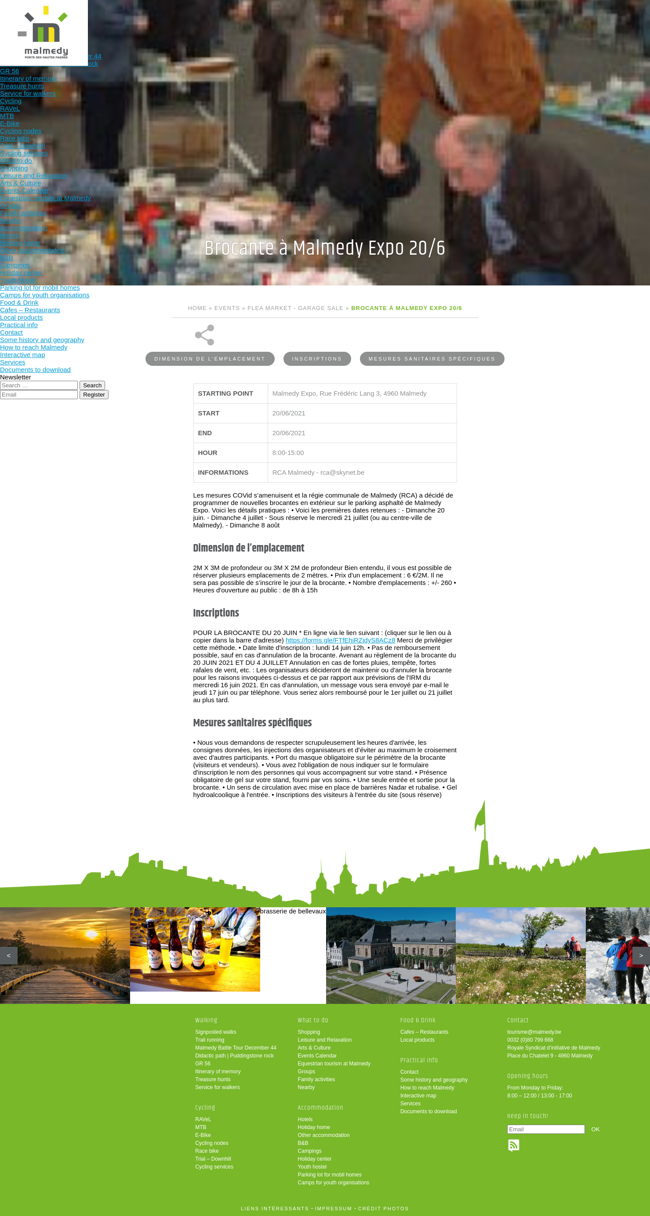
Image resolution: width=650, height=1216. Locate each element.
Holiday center (315, 1159)
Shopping (309, 1032)
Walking (201, 21)
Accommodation (374, 21)
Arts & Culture (314, 1048)
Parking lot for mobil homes (330, 1175)
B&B (303, 1143)
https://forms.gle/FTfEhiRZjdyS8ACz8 (340, 617)
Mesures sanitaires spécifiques (432, 335)
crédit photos (383, 1208)
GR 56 (203, 1064)
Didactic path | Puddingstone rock (234, 1056)
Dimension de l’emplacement (209, 335)
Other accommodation (324, 1135)
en (616, 14)
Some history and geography (434, 1080)
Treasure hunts (212, 1079)
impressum (333, 1208)
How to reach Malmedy (427, 1088)
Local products (417, 1040)
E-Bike (203, 1135)
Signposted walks (215, 1032)
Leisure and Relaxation (325, 1040)
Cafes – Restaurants (424, 1032)
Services (410, 1104)
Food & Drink (432, 21)
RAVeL (203, 1119)
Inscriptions (317, 335)
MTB (200, 1127)
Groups (306, 1071)
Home (197, 308)
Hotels (305, 1119)
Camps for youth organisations (334, 1183)
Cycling (259, 21)
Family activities (316, 1079)
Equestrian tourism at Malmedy (334, 1064)
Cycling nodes (211, 1143)
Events (227, 308)
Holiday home (314, 1127)
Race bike (206, 1151)
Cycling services (214, 1167)
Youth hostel (312, 1167)
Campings (310, 1151)
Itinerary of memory (217, 1071)
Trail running (209, 1040)
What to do (316, 21)
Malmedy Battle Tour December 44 (235, 1048)
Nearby (306, 1087)
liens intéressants (275, 1208)
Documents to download (428, 1111)
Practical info (489, 21)
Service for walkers (217, 1087)
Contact (409, 1072)
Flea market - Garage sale (295, 308)
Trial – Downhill (213, 1159)
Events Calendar (317, 1056)
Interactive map (418, 1096)
